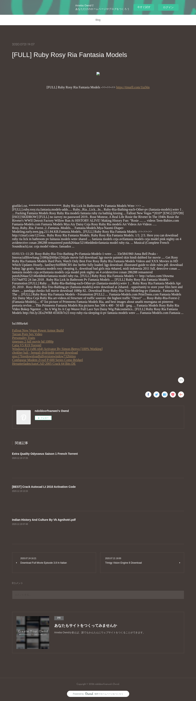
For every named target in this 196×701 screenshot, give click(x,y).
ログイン (168, 7)
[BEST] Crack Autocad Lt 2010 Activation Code (44, 486)
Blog (97, 19)
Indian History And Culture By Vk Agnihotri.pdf (44, 519)
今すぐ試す (144, 7)
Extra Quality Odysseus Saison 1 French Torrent (45, 453)
